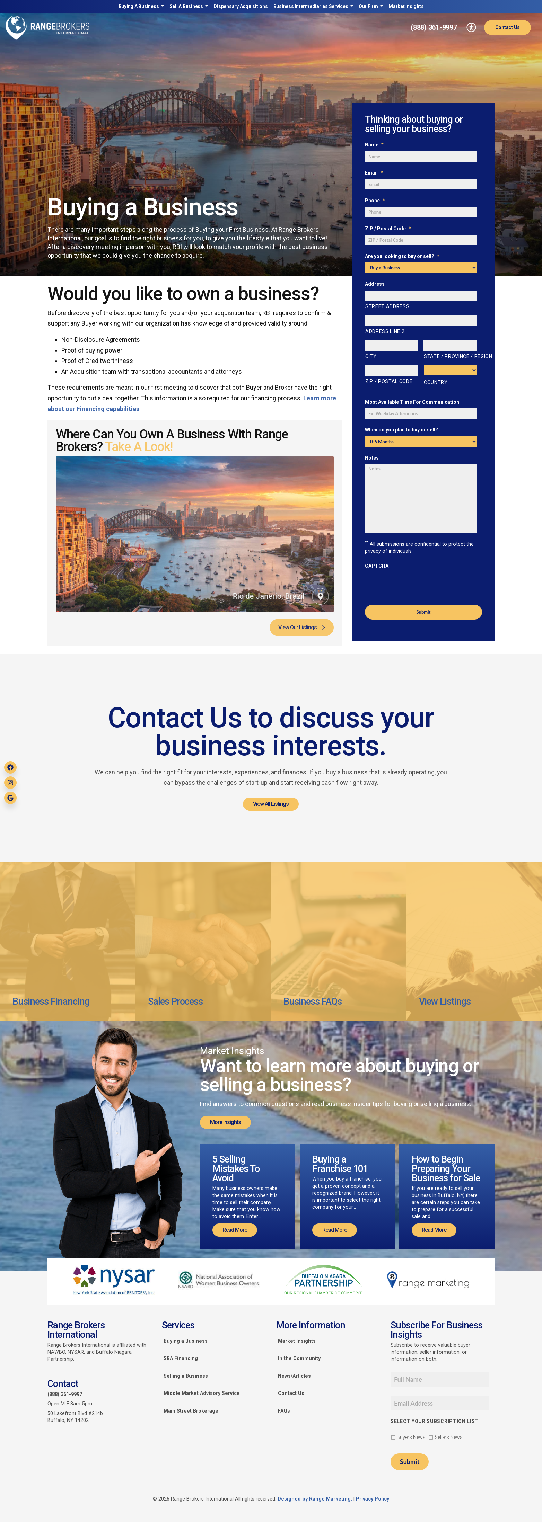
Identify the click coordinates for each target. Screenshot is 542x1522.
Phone (375, 200)
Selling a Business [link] (186, 1376)
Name (374, 145)
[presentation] (417, 585)
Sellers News (449, 1437)
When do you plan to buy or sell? (401, 430)
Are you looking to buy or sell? (402, 256)
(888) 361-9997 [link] (434, 27)
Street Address (387, 306)
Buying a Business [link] (186, 1341)
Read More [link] (234, 1230)
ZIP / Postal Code (388, 228)
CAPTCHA (376, 566)
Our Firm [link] (369, 6)
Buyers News (411, 1437)
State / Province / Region (450, 356)
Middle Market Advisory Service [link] (202, 1393)
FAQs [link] (284, 1411)
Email (374, 173)
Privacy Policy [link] (372, 1499)
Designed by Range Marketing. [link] (315, 1499)
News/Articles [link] (294, 1376)
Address (375, 284)
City (371, 356)
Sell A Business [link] (186, 6)
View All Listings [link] (271, 804)
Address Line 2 (384, 331)
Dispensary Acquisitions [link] (240, 6)
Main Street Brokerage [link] (191, 1411)
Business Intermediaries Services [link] (311, 6)
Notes (372, 458)
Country (436, 382)
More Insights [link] (225, 1122)
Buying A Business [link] (139, 6)
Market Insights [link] (405, 6)
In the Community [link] (299, 1358)
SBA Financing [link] (181, 1358)
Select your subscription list (435, 1421)
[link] (47, 28)
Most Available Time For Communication (412, 402)
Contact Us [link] (507, 27)
